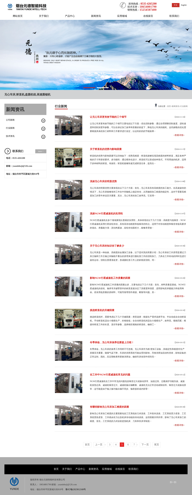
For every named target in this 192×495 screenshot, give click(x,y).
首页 (169, 106)
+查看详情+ (179, 135)
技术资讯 (10, 136)
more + (40, 151)
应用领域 (122, 16)
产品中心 (70, 16)
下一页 (145, 444)
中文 (176, 5)
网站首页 (18, 16)
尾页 (156, 444)
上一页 (98, 444)
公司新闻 (10, 120)
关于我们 (44, 16)
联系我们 (174, 16)
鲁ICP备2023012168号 (75, 489)
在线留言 (148, 16)
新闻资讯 (96, 16)
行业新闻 (10, 128)
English (184, 5)
